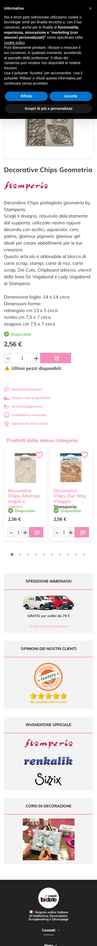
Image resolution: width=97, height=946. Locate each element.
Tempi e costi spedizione (48, 626)
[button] (90, 8)
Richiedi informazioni (23, 389)
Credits (79, 939)
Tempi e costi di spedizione (27, 398)
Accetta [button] (70, 96)
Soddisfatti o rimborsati (25, 415)
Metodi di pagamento (23, 406)
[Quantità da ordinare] (22, 358)
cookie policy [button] (14, 42)
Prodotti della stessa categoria (42, 440)
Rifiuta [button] (26, 96)
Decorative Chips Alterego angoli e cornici (24, 498)
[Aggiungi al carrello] (55, 358)
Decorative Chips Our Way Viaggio (70, 496)
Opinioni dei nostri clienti (26, 423)
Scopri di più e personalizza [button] (48, 108)
